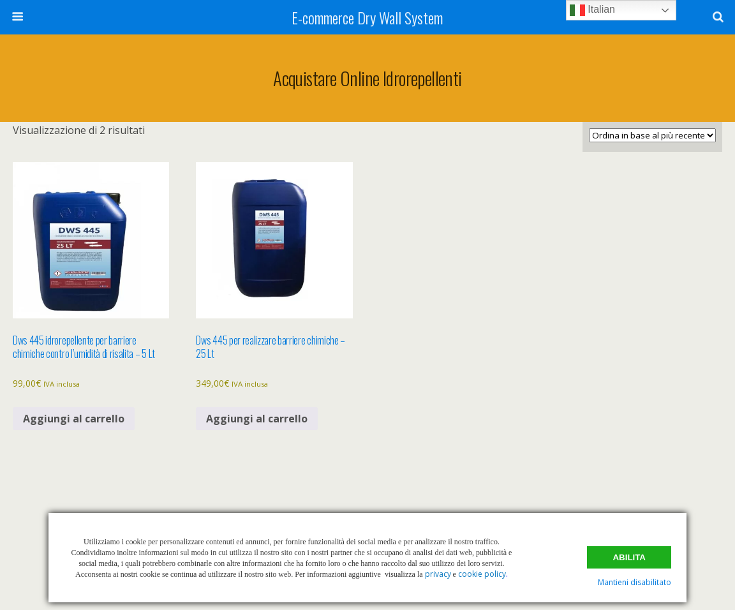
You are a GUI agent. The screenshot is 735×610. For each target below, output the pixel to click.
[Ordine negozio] (652, 135)
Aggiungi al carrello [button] (73, 419)
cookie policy (482, 574)
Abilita (629, 557)
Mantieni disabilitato (634, 582)
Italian (592, 10)
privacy (438, 574)
